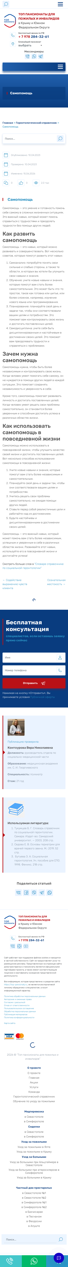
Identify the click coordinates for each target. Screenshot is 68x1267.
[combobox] (30, 44)
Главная (8, 122)
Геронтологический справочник (36, 122)
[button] (59, 1258)
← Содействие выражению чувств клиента (15, 584)
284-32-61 (33, 36)
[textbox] (30, 44)
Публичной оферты (52, 697)
